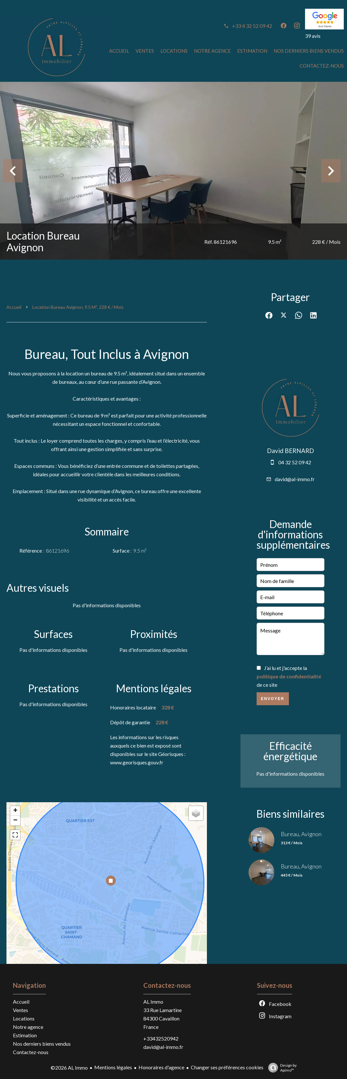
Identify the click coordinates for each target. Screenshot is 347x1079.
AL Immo (153, 1001)
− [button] (15, 820)
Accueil (13, 307)
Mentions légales (113, 1067)
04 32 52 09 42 (294, 462)
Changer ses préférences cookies (227, 1067)
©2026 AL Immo (69, 1067)
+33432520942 (161, 1038)
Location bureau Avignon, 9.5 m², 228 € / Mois (78, 307)
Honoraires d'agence (161, 1067)
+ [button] (15, 811)
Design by (281, 1068)
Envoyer (272, 698)
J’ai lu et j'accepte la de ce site (289, 676)
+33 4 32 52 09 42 (252, 26)
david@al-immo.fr (295, 479)
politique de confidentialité (289, 676)
